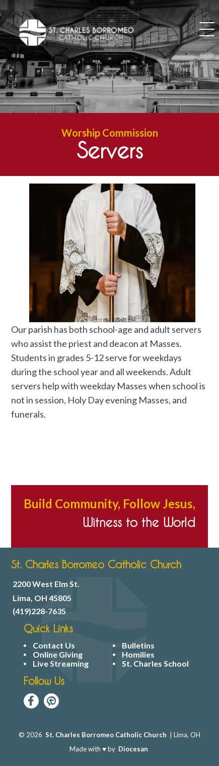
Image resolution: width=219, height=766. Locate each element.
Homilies (138, 654)
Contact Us (54, 645)
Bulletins (138, 645)
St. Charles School (155, 663)
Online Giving (58, 654)
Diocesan (133, 749)
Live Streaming (61, 663)
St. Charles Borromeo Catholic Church (106, 735)
